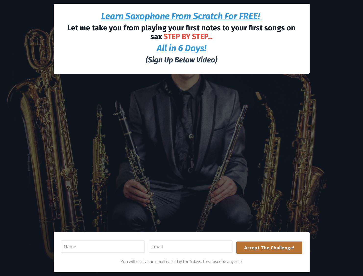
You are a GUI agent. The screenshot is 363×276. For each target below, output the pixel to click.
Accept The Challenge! (269, 248)
